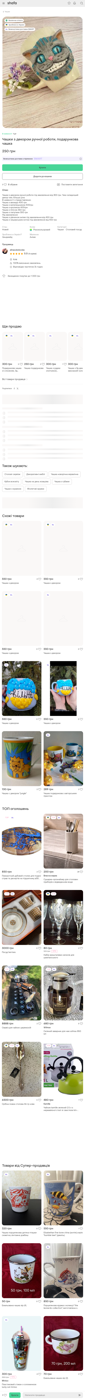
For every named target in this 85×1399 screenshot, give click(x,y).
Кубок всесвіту (12, 481)
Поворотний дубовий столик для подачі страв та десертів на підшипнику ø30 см (21, 877)
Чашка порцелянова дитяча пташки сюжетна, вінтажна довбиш (19, 1234)
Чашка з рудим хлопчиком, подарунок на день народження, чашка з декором (56, 369)
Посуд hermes (9, 952)
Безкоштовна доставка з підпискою (42, 158)
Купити (42, 167)
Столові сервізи (12, 474)
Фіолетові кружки (35, 489)
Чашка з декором (10, 583)
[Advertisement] (42, 301)
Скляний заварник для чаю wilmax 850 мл (62, 1032)
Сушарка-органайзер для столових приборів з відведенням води (61, 880)
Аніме (33, 237)
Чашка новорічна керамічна (64, 474)
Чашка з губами (62, 481)
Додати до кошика (42, 176)
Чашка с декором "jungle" (14, 793)
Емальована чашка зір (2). (56, 1378)
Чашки (7, 12)
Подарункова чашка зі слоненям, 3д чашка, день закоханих (11, 369)
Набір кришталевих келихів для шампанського (59, 956)
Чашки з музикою (13, 489)
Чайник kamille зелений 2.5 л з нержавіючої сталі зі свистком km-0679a (60, 1109)
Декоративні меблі (35, 474)
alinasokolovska (17, 250)
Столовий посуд (74, 229)
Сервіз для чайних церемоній (16, 1027)
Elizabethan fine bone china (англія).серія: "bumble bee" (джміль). (63, 1234)
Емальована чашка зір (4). (14, 1305)
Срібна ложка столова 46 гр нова (18, 1104)
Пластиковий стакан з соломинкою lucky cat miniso (19, 1385)
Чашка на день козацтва (36, 481)
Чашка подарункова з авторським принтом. (60, 794)
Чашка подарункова (33, 368)
